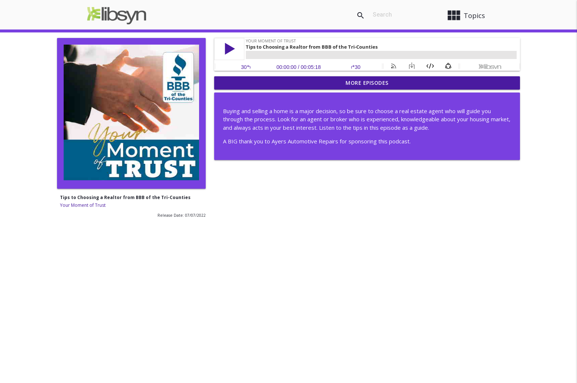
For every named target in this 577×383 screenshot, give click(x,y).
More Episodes (367, 82)
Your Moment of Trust (83, 205)
